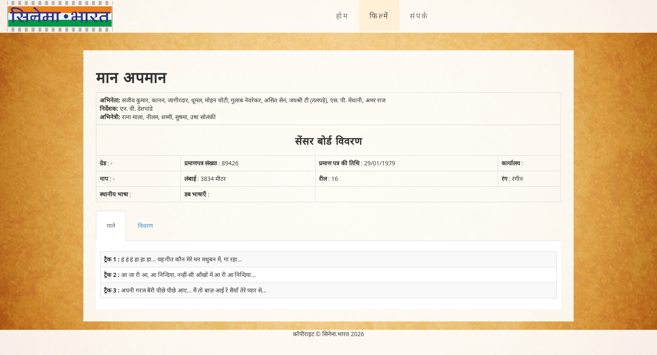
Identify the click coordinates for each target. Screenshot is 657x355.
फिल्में (379, 15)
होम (342, 15)
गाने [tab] (111, 226)
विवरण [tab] (145, 226)
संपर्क (419, 15)
